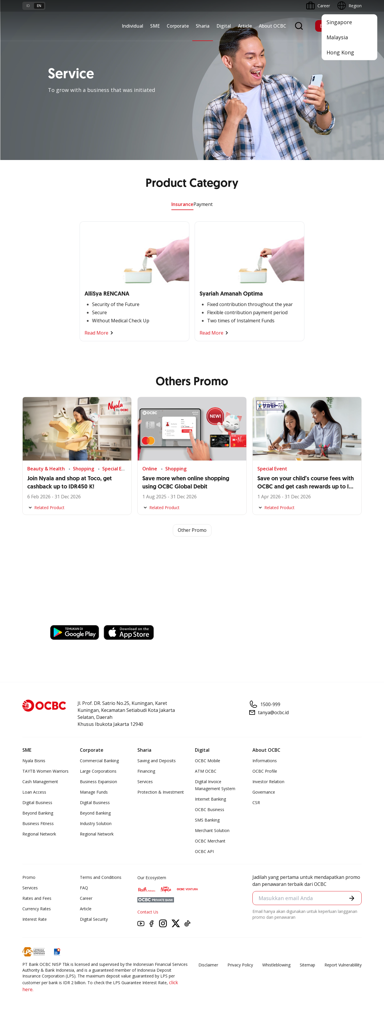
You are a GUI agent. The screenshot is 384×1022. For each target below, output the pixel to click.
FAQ (84, 888)
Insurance (182, 204)
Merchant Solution (212, 830)
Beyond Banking (37, 813)
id (28, 5)
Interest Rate (34, 919)
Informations (264, 760)
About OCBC (272, 26)
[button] (352, 898)
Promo (28, 877)
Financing (146, 771)
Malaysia (337, 37)
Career (86, 898)
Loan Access (34, 792)
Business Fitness (38, 823)
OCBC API (204, 851)
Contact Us (147, 912)
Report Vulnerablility (343, 965)
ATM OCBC (205, 771)
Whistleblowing (276, 965)
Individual (132, 26)
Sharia (202, 26)
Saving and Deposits (156, 760)
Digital (223, 26)
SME (155, 26)
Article (245, 26)
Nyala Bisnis (33, 760)
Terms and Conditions (100, 877)
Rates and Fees (36, 898)
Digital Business (37, 802)
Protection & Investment (160, 792)
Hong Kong (340, 52)
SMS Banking (207, 820)
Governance (263, 792)
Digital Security (94, 919)
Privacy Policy (240, 965)
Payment (203, 204)
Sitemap (307, 965)
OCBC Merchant (210, 841)
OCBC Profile (264, 771)
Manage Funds (94, 792)
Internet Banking (210, 799)
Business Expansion (98, 781)
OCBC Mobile (207, 760)
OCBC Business (209, 809)
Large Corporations (98, 771)
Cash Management (40, 781)
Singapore (339, 22)
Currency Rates (36, 908)
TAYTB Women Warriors (45, 771)
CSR (256, 802)
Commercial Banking (99, 760)
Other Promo (192, 530)
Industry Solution (96, 823)
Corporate (178, 26)
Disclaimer (208, 965)
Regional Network (39, 834)
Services (145, 781)
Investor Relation (268, 781)
